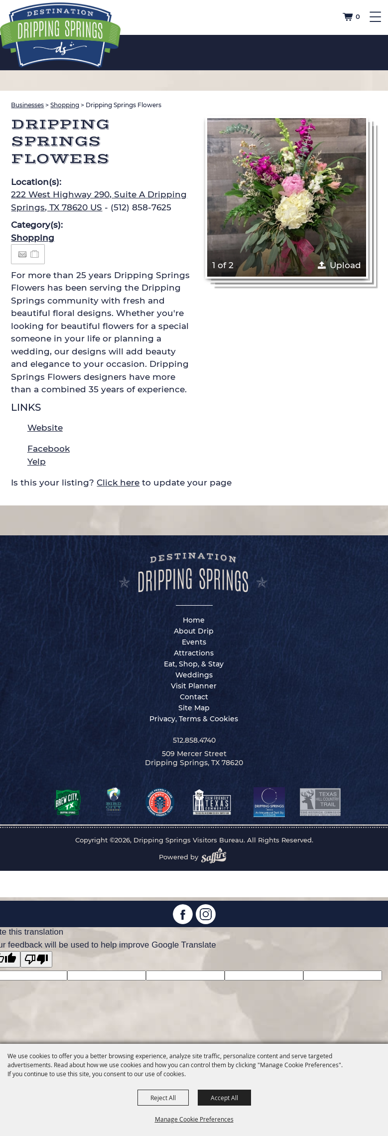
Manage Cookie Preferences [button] (194, 1119)
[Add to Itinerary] (35, 254)
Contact (194, 697)
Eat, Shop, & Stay (194, 664)
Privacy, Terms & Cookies (193, 719)
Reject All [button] (163, 1098)
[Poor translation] (36, 959)
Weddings (194, 675)
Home (194, 620)
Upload (345, 265)
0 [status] (358, 16)
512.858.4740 (194, 740)
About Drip (194, 631)
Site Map (194, 708)
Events (194, 642)
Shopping (64, 105)
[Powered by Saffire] (216, 857)
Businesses (27, 105)
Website (45, 428)
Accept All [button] (224, 1098)
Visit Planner (194, 686)
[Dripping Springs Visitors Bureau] (60, 35)
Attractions (194, 653)
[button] (286, 197)
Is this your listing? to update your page (121, 482)
